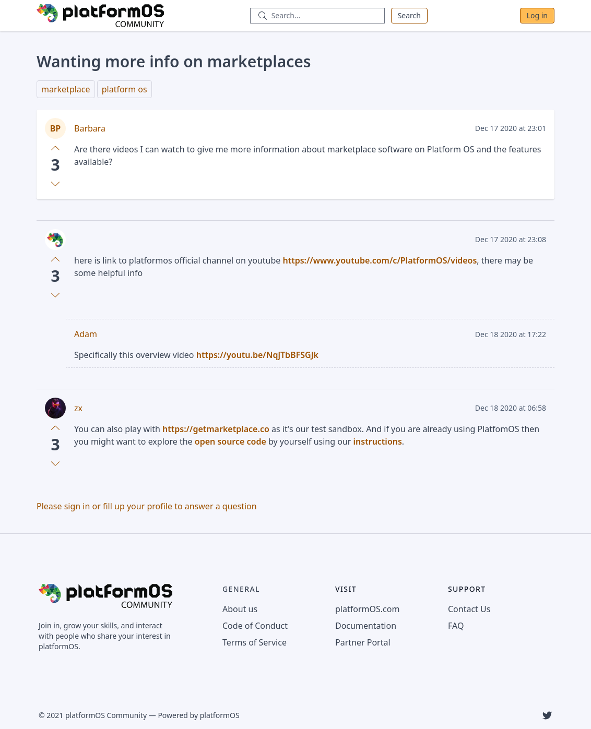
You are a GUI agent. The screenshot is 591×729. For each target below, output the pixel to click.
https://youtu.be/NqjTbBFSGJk (257, 355)
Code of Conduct (255, 625)
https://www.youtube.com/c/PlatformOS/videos (379, 260)
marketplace (65, 89)
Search (409, 15)
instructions (377, 441)
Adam (85, 334)
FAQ (456, 625)
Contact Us (469, 609)
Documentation (365, 625)
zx (78, 408)
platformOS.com (367, 609)
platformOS (220, 715)
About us (239, 609)
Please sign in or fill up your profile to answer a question (147, 506)
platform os (124, 89)
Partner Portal (363, 642)
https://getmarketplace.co (215, 429)
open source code (230, 441)
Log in (537, 15)
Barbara (89, 128)
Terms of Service (254, 642)
